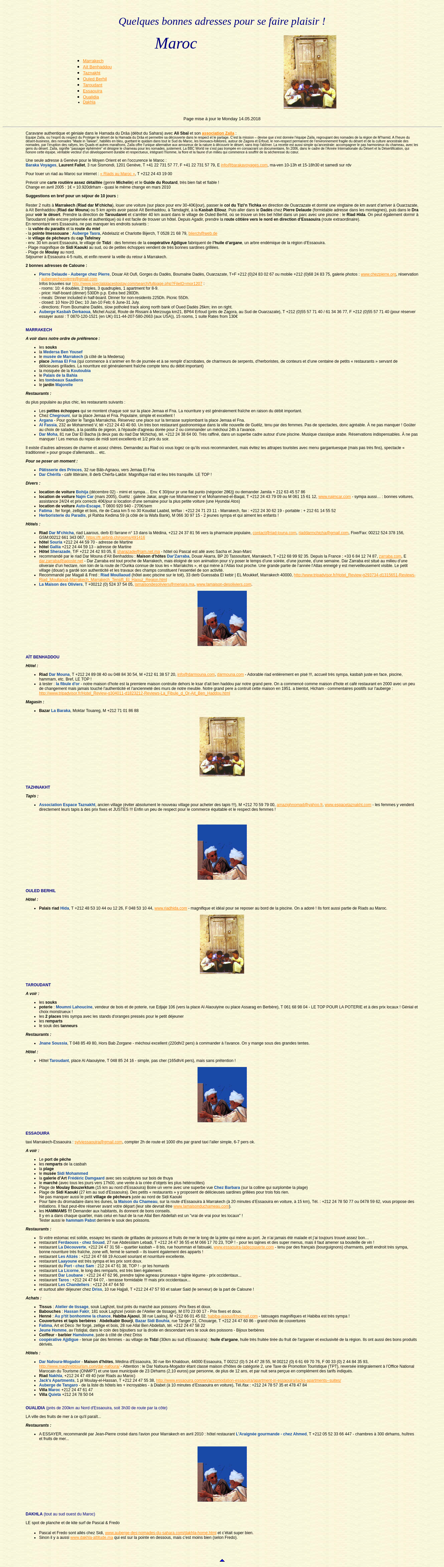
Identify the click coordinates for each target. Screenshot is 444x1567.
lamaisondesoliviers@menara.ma (165, 584)
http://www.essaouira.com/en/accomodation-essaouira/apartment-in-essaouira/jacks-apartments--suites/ (248, 1380)
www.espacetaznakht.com (348, 804)
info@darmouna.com (196, 674)
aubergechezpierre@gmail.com (69, 279)
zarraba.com (390, 556)
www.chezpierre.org (378, 274)
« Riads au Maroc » (117, 173)
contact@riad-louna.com (274, 532)
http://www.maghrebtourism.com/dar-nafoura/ (79, 1366)
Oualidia (91, 96)
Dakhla (89, 102)
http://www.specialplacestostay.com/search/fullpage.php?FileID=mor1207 (137, 283)
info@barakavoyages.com (244, 165)
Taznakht (91, 72)
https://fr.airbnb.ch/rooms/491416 (115, 537)
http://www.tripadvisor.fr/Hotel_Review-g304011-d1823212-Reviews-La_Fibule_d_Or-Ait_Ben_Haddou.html (134, 693)
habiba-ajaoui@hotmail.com (233, 1316)
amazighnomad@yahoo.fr (300, 804)
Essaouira (92, 90)
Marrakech (93, 60)
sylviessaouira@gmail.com (98, 1142)
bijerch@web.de (202, 233)
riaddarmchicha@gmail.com (323, 532)
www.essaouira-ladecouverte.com (244, 1247)
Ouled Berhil (95, 78)
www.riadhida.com (171, 908)
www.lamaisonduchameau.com (201, 1206)
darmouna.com (230, 674)
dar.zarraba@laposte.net (61, 561)
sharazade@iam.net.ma (138, 551)
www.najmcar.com (334, 496)
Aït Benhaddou (97, 66)
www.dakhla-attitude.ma (91, 1537)
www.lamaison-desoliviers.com (224, 584)
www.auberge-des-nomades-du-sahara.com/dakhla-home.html (160, 1532)
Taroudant (92, 84)
